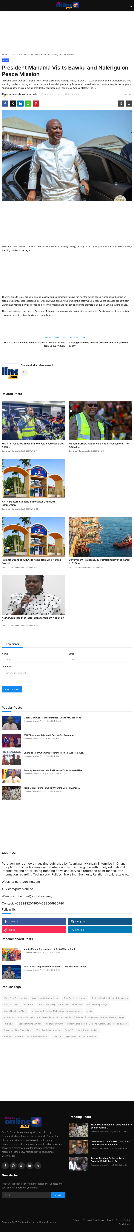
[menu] (4, 5)
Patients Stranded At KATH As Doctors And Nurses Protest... (31, 561)
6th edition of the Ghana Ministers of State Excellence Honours (32, 1030)
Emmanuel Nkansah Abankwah (37, 365)
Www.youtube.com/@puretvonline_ (27, 896)
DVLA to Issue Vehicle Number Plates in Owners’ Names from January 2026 (34, 344)
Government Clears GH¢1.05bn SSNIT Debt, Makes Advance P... (111, 1143)
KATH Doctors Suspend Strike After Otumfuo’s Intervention (28, 503)
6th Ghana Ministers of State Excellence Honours (25, 1036)
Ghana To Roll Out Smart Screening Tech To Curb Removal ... (54, 752)
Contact (76, 1220)
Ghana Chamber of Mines (15, 1011)
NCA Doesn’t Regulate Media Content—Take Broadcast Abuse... (56, 966)
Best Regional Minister (88, 1030)
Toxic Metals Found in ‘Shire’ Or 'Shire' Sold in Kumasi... (52, 787)
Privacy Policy (123, 1220)
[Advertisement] (67, 32)
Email (71, 653)
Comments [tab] (12, 644)
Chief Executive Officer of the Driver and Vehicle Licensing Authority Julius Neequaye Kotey (86, 1023)
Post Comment (12, 689)
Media (89, 1011)
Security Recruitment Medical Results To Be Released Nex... (54, 770)
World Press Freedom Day (15, 998)
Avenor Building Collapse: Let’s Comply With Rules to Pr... (107, 1160)
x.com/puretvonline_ (20, 889)
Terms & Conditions (93, 1220)
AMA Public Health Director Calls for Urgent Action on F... (33, 619)
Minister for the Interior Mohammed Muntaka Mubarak (57, 1011)
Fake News (8, 1023)
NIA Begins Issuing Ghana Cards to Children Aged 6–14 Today (99, 344)
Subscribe (58, 1195)
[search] (130, 5)
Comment (7, 666)
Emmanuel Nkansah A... (11, 451)
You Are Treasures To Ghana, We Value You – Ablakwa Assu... (33, 445)
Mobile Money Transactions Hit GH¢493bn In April (49, 949)
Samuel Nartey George (97, 1004)
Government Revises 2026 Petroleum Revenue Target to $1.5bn (99, 561)
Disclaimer (124, 1224)
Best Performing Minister (30, 1023)
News (13, 54)
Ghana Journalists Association (45, 998)
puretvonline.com (27, 881)
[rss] (37, 1165)
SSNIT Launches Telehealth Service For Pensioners (49, 735)
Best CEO (69, 1030)
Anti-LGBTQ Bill (10, 1004)
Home (4, 54)
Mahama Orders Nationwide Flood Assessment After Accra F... (99, 445)
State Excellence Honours (75, 998)
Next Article (77, 337)
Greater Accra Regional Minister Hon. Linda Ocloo (74, 1036)
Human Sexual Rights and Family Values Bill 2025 (60, 1004)
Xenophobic (27, 1004)
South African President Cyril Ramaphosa (110, 998)
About (110, 1220)
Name (5, 653)
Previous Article (55, 337)
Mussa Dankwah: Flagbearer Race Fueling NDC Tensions (52, 717)
